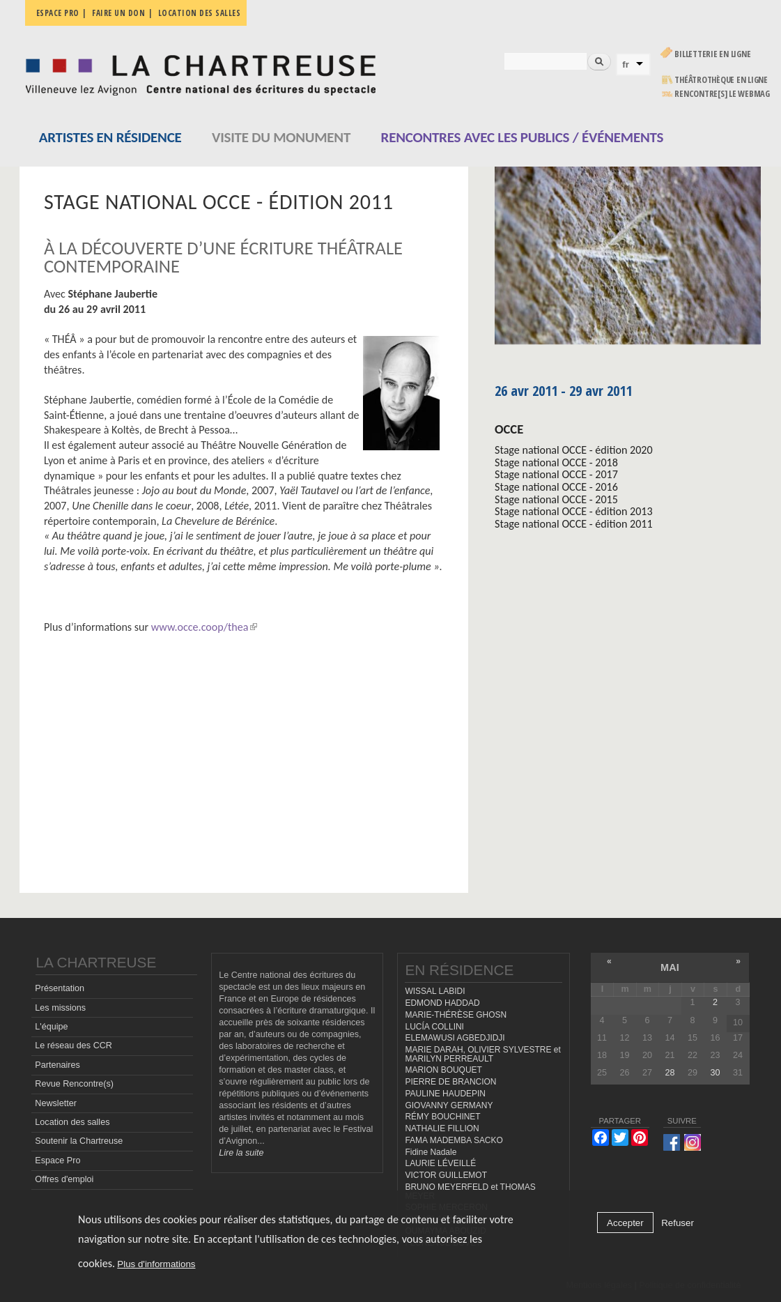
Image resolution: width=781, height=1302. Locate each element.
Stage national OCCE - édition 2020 (574, 450)
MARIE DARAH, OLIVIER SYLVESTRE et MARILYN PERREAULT (482, 1054)
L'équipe (51, 1027)
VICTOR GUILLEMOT (446, 1175)
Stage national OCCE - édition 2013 (574, 511)
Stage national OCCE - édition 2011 (574, 523)
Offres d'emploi (64, 1179)
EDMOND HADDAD (442, 1003)
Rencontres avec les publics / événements (522, 137)
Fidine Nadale (430, 1152)
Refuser (677, 1223)
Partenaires (57, 1065)
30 (715, 1073)
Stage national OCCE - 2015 (556, 499)
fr (625, 64)
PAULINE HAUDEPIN (445, 1093)
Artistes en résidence (110, 137)
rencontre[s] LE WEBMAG (722, 94)
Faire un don (118, 13)
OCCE (509, 429)
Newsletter (56, 1103)
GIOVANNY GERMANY (449, 1105)
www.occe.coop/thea (204, 627)
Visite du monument (281, 137)
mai (669, 967)
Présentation (59, 988)
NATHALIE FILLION (442, 1128)
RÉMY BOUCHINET (442, 1116)
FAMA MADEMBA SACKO (453, 1140)
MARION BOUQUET (443, 1070)
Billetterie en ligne (712, 54)
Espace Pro (57, 1160)
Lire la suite (241, 1153)
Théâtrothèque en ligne (721, 80)
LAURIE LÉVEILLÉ (440, 1163)
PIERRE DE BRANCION (450, 1082)
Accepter (625, 1223)
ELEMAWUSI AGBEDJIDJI (454, 1038)
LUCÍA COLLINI (434, 1027)
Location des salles (199, 13)
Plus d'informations (156, 1264)
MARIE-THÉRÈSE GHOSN (456, 1015)
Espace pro (57, 13)
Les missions (60, 1008)
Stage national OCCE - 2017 (556, 474)
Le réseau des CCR (73, 1045)
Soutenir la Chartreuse (79, 1141)
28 (669, 1073)
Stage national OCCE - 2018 (556, 462)
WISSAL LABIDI (435, 991)
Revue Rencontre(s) (74, 1084)
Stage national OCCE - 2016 (556, 486)
